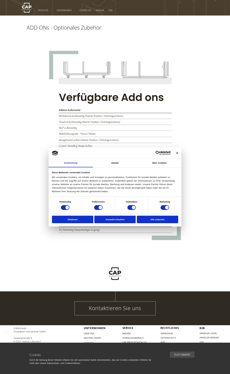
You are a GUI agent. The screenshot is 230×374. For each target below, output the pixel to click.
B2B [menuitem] (110, 10)
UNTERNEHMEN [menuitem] (64, 10)
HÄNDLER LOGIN (208, 333)
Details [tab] (115, 163)
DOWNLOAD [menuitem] (85, 10)
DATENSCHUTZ (168, 337)
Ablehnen (72, 219)
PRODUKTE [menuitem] (43, 10)
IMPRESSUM (167, 333)
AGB (163, 342)
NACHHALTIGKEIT (92, 337)
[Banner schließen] (177, 153)
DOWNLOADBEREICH (132, 337)
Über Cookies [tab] (159, 163)
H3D (202, 341)
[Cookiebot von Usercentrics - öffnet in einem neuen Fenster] (158, 153)
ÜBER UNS (89, 333)
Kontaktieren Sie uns (115, 308)
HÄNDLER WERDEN (209, 337)
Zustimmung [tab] (71, 163)
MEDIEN (126, 333)
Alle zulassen (157, 219)
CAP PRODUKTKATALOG (134, 342)
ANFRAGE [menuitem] (100, 10)
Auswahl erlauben (115, 219)
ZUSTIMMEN (182, 354)
